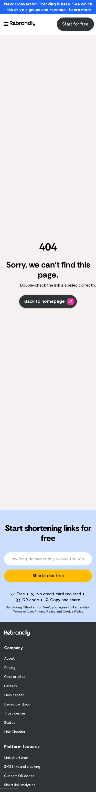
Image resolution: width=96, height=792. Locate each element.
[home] (22, 24)
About (9, 659)
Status (9, 723)
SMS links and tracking (22, 767)
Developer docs (17, 704)
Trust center (14, 713)
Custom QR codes (19, 776)
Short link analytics (19, 785)
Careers (10, 686)
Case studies (14, 677)
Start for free (75, 24)
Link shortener (16, 758)
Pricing (9, 668)
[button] (6, 24)
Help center (14, 695)
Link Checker (14, 732)
